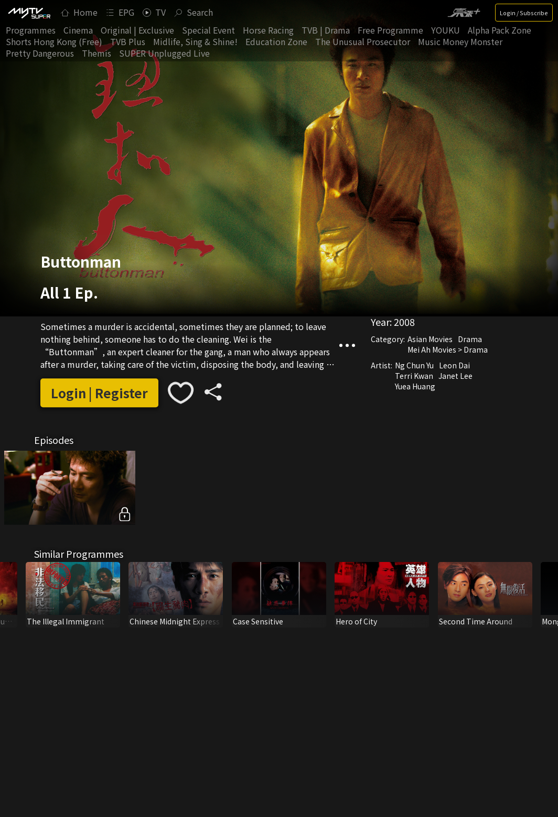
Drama (470, 339)
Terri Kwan (414, 375)
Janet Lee (455, 375)
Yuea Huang (415, 386)
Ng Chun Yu (414, 365)
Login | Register (99, 393)
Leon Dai (454, 365)
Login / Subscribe (524, 12)
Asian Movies (430, 339)
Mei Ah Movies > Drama (447, 349)
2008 (404, 321)
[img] (28, 12)
